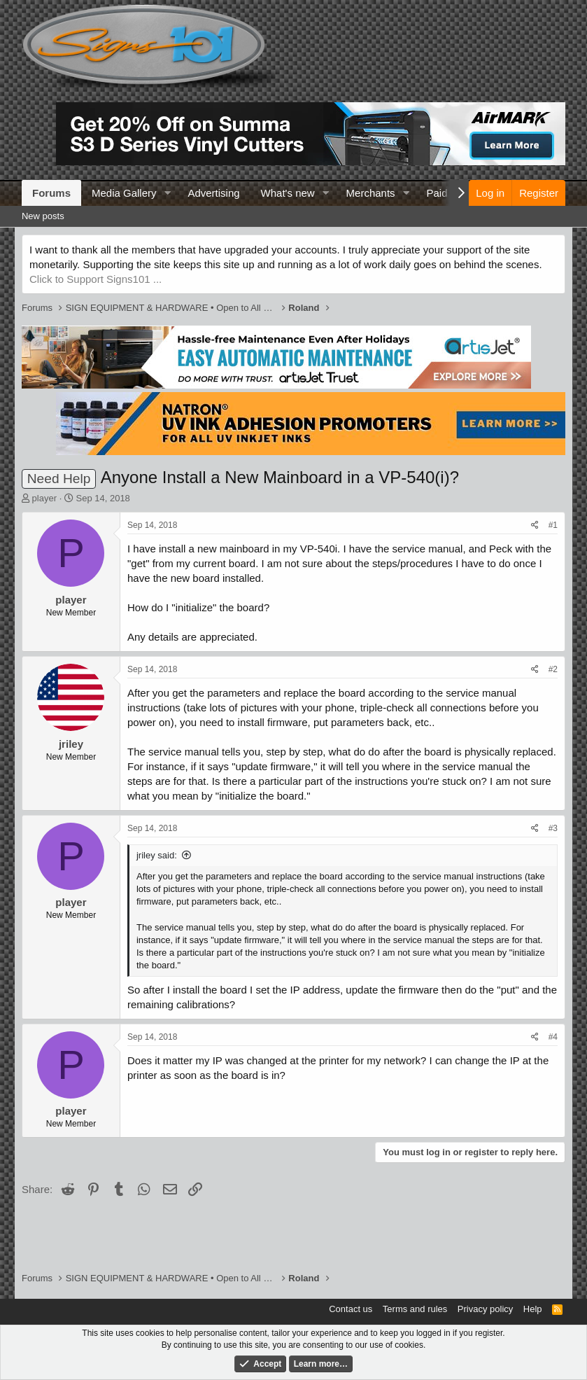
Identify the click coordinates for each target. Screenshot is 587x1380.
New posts (43, 216)
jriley (71, 744)
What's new (288, 193)
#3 (553, 828)
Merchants (370, 193)
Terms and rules (415, 1309)
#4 (553, 1037)
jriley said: (156, 855)
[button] (167, 193)
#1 (553, 525)
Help (532, 1309)
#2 (553, 669)
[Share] (535, 525)
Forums (51, 193)
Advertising (213, 193)
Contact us (350, 1309)
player (44, 498)
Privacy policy (485, 1309)
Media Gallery (124, 193)
